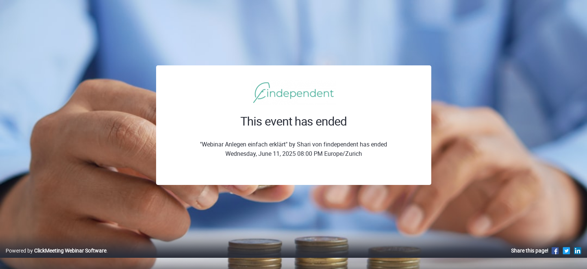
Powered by (56, 258)
